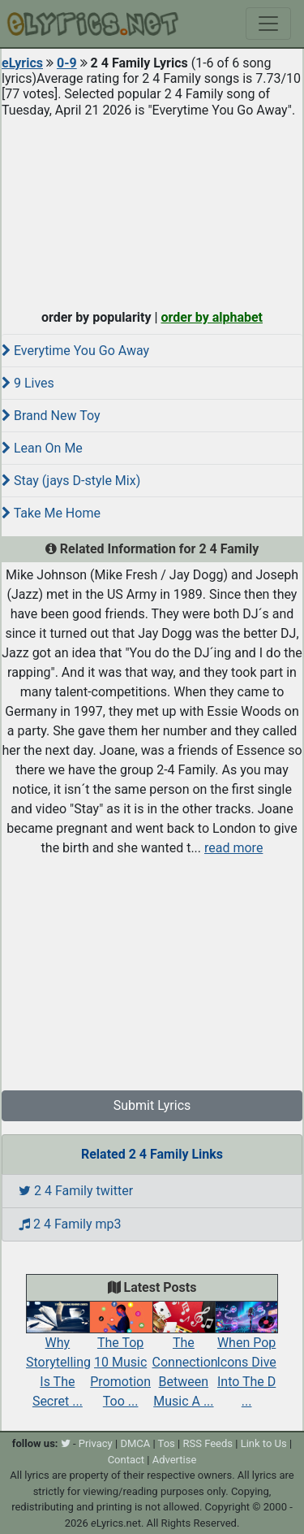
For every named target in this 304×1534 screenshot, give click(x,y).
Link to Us (264, 1443)
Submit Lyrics (152, 1105)
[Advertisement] (152, 209)
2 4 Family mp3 (70, 1224)
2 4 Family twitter (76, 1190)
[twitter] (66, 1443)
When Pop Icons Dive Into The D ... (246, 1358)
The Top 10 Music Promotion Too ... (120, 1358)
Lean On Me (42, 448)
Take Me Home (51, 513)
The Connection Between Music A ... (185, 1358)
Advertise (174, 1460)
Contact (126, 1460)
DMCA (135, 1443)
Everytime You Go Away (75, 350)
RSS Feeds (207, 1443)
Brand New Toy (51, 415)
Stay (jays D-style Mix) (71, 480)
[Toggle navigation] (268, 23)
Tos (166, 1443)
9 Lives (28, 383)
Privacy (96, 1443)
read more (233, 848)
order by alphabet (212, 317)
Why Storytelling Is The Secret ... (58, 1358)
